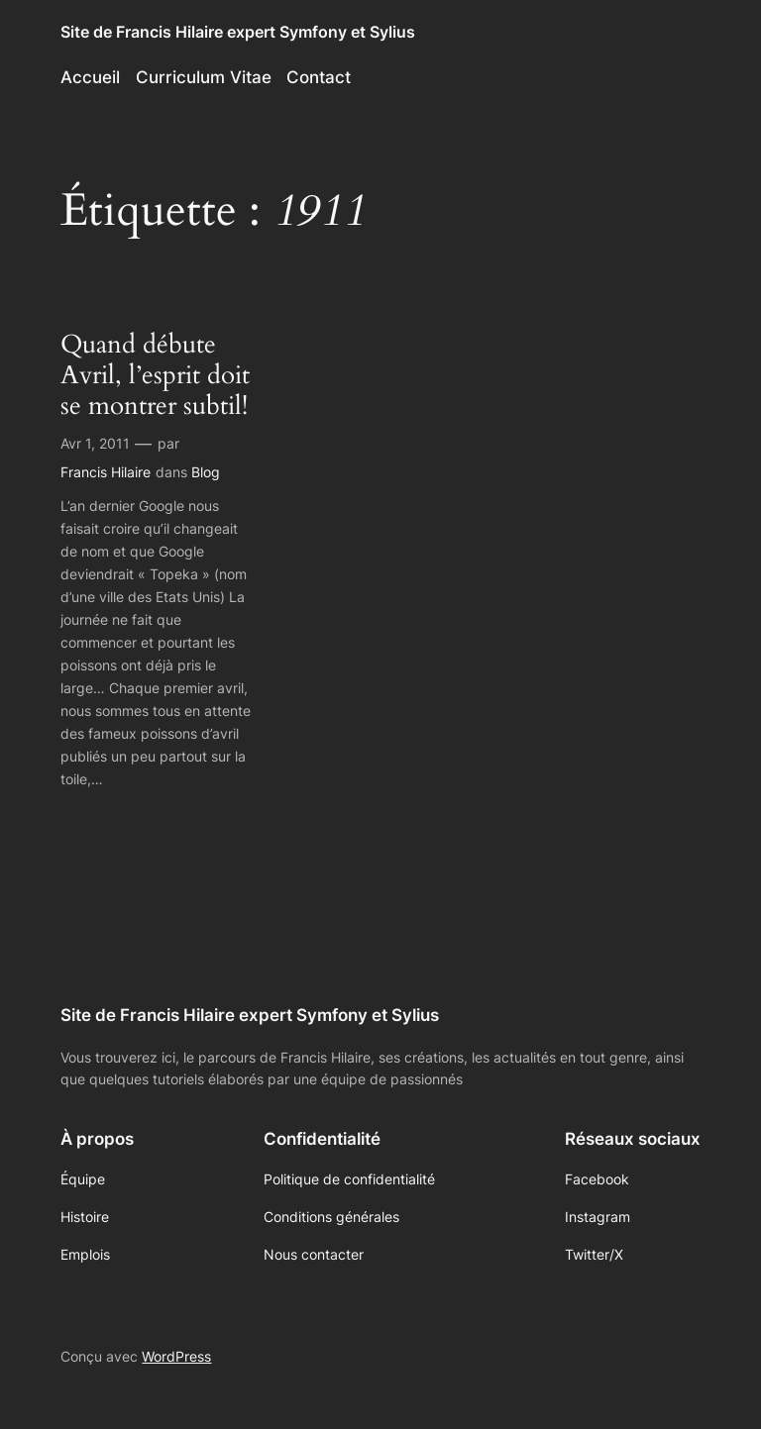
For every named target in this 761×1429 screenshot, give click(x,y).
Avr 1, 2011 (95, 443)
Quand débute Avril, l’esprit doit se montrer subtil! (155, 375)
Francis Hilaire (105, 471)
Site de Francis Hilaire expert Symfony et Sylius (237, 32)
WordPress (176, 1356)
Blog (205, 471)
